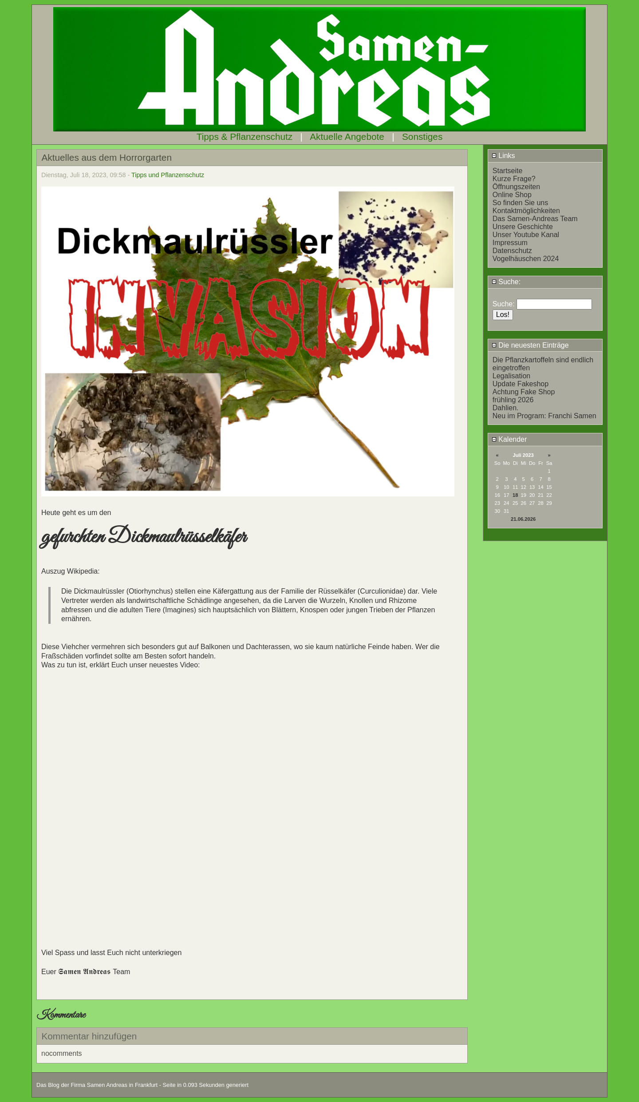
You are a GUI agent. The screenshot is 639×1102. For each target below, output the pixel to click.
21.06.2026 (523, 519)
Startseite (508, 170)
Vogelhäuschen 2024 (526, 258)
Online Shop (512, 194)
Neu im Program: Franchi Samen (544, 416)
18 (515, 495)
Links (503, 155)
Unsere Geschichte (523, 226)
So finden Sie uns (520, 202)
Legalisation (511, 376)
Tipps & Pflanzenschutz (245, 136)
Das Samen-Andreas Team (535, 218)
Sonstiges (422, 136)
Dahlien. (506, 408)
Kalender (509, 439)
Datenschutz (512, 250)
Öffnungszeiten (516, 186)
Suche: (506, 281)
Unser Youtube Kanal (526, 234)
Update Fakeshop (520, 384)
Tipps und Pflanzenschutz (167, 174)
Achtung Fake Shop (524, 392)
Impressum (510, 242)
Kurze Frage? (514, 178)
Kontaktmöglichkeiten (526, 210)
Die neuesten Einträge (530, 345)
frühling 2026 (513, 400)
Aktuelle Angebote (347, 136)
